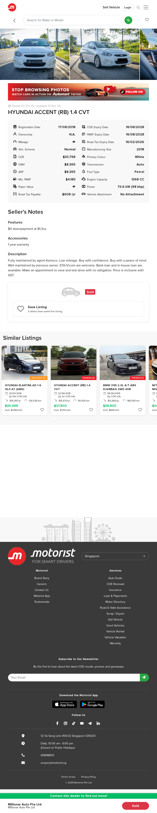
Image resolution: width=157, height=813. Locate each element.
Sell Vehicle (111, 7)
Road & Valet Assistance (115, 607)
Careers (42, 584)
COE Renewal (115, 584)
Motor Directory (115, 602)
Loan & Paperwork (115, 596)
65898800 (47, 755)
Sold (135, 806)
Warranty (115, 643)
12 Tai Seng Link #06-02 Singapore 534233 (68, 736)
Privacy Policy (88, 776)
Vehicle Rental (115, 631)
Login (127, 7)
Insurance (115, 590)
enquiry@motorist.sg (53, 763)
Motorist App (42, 596)
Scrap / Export (115, 613)
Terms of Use (68, 776)
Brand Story (41, 578)
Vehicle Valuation (115, 637)
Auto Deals (115, 578)
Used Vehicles (115, 625)
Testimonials (41, 602)
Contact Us (42, 590)
